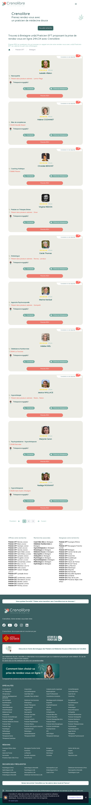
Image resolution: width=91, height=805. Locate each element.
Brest (17, 544)
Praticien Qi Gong (73, 721)
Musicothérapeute (73, 709)
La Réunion (67, 566)
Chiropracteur (6, 694)
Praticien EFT (19, 50)
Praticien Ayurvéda (29, 714)
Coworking (71, 696)
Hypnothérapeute (7, 707)
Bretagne (32, 50)
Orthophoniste (50, 712)
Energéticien (71, 700)
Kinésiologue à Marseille (9, 775)
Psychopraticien (50, 729)
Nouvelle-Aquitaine (70, 574)
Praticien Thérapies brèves (75, 724)
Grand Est (67, 556)
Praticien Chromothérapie (9, 717)
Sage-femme (72, 731)
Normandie (67, 572)
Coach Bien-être (28, 694)
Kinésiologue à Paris (52, 770)
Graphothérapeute (51, 705)
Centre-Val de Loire (70, 552)
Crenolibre (6, 619)
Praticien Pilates (51, 721)
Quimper (18, 546)
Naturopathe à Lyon (52, 767)
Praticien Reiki (6, 724)
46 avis (50, 163)
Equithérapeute (6, 702)
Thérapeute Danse (7, 736)
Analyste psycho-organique (54, 689)
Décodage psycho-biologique (54, 700)
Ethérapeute (28, 702)
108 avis (50, 70)
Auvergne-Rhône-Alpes (9, 748)
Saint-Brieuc (19, 554)
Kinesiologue (71, 707)
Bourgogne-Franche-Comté (32, 748)
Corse (65, 554)
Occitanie (66, 576)
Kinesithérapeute (7, 709)
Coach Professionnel (52, 694)
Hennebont (19, 580)
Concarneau (19, 562)
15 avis (50, 436)
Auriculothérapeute (29, 691)
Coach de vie (71, 694)
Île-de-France (68, 564)
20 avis (50, 343)
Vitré (17, 568)
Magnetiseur (28, 709)
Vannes (18, 550)
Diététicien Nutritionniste (31, 700)
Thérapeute (71, 733)
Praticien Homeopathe (74, 717)
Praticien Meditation (74, 719)
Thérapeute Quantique (8, 738)
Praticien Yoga (6, 726)
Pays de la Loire (69, 578)
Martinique (67, 568)
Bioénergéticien (50, 691)
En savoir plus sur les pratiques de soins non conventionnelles (22, 660)
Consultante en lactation (53, 696)
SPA (47, 731)
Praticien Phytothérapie (31, 721)
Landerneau (19, 578)
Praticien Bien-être (51, 714)
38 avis (50, 204)
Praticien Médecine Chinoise (10, 721)
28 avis (50, 250)
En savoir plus (13, 801)
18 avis (50, 389)
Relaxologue (27, 731)
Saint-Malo (19, 552)
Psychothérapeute (73, 729)
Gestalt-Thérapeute (30, 705)
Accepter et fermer (75, 797)
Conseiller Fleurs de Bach (31, 696)
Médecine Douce (7, 712)
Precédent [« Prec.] (15, 521)
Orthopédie (71, 712)
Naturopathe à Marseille (75, 770)
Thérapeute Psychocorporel (76, 736)
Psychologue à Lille (29, 770)
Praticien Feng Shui (51, 717)
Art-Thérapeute (6, 691)
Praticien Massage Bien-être (54, 719)
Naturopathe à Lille (29, 772)
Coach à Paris (50, 772)
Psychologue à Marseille (9, 772)
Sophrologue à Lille (7, 770)
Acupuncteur (28, 689)
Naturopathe (28, 712)
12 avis (50, 482)
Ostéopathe (5, 714)
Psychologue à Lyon (73, 772)
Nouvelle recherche (45, 28)
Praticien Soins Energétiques (54, 724)
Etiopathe (49, 702)
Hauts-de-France (69, 562)
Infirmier (48, 707)
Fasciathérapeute (73, 702)
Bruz (17, 564)
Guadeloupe (67, 558)
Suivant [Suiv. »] (41, 521)
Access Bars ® (6, 689)
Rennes (18, 542)
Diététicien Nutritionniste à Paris (77, 767)
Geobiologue (6, 705)
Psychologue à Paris (8, 767)
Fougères (18, 558)
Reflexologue (6, 731)
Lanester (18, 556)
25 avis (50, 296)
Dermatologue (6, 700)
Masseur (48, 709)
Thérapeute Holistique (52, 736)
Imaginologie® (28, 707)
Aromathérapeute (73, 689)
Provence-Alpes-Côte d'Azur (10, 757)
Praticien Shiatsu (29, 724)
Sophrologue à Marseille (31, 767)
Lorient (17, 548)
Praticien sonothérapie (52, 726)
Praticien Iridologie (7, 719)
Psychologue (6, 729)
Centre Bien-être (73, 691)
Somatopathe (6, 733)
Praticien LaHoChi (29, 719)
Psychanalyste (72, 726)
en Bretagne (43, 542)
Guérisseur (71, 705)
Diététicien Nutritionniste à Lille (33, 775)
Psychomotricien (29, 729)
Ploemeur (18, 566)
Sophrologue (50, 733)
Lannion (18, 560)
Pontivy (18, 585)
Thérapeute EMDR (29, 736)
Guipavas (18, 584)
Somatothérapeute (29, 733)
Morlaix (18, 582)
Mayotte (66, 570)
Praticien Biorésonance (74, 714)
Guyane (66, 560)
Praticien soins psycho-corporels (33, 726)
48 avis (50, 116)
